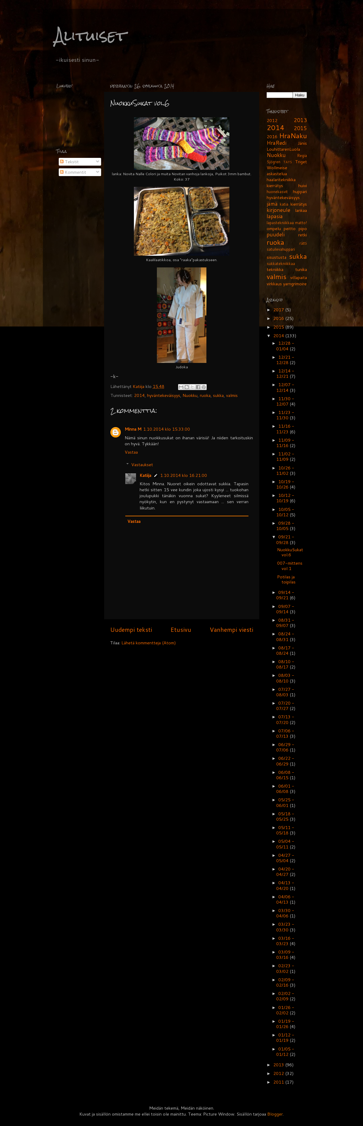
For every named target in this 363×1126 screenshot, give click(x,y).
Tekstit (69, 161)
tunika (301, 269)
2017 (279, 309)
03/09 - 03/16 (285, 954)
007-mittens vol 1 (289, 565)
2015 (300, 128)
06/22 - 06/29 (285, 761)
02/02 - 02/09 (285, 996)
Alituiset (90, 36)
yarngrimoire (295, 284)
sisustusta (276, 257)
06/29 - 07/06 (285, 747)
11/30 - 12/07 (285, 401)
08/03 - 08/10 (285, 678)
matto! (301, 222)
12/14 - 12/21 (285, 373)
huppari (300, 191)
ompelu (274, 228)
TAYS (287, 161)
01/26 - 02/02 (285, 1010)
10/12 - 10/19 (285, 498)
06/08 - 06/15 (285, 775)
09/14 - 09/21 (285, 595)
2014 (139, 395)
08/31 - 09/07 (285, 623)
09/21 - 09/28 (285, 539)
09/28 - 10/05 (285, 526)
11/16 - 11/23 (285, 429)
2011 (279, 1082)
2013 (300, 120)
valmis (232, 395)
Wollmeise (277, 167)
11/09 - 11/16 (285, 443)
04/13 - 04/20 (285, 885)
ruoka (205, 395)
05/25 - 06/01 (285, 802)
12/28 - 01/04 (285, 346)
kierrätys (299, 204)
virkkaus (274, 284)
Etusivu (180, 629)
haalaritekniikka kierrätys (281, 182)
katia (284, 204)
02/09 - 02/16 (285, 982)
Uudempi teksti (131, 629)
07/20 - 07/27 (285, 705)
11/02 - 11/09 (285, 456)
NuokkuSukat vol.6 (290, 552)
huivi (302, 185)
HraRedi (276, 143)
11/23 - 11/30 (285, 415)
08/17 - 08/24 (285, 650)
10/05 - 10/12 (285, 512)
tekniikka (275, 269)
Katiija (139, 386)
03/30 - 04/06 (285, 913)
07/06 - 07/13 (285, 733)
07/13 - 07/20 (285, 719)
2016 (272, 136)
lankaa (301, 210)
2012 (272, 120)
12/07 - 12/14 (285, 387)
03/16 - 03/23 (285, 941)
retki (302, 235)
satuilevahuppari (281, 249)
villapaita (298, 277)
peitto (290, 228)
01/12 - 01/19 (285, 1037)
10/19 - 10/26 (285, 484)
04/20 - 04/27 (285, 871)
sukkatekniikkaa (281, 263)
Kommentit (73, 172)
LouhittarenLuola (283, 149)
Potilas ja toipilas (286, 579)
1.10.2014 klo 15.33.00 (166, 429)
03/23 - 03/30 (285, 927)
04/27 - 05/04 (285, 858)
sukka (218, 395)
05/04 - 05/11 (285, 844)
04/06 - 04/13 (285, 899)
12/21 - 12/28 (285, 360)
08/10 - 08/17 (285, 664)
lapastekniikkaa (280, 222)
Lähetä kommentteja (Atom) (148, 643)
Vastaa (131, 452)
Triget (301, 161)
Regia (302, 155)
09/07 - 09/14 (285, 609)
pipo (303, 228)
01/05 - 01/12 (285, 1051)
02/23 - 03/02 (285, 968)
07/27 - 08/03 (285, 692)
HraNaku (293, 135)
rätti (303, 243)
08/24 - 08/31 (285, 636)
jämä (272, 203)
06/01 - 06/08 (285, 788)
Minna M (133, 429)
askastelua (277, 173)
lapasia (275, 216)
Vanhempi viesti (231, 629)
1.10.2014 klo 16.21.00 (183, 475)
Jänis (302, 143)
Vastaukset (142, 464)
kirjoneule (278, 210)
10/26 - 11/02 (285, 470)
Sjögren (273, 161)
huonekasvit (277, 191)
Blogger (275, 1114)
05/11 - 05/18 (285, 830)
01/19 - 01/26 (285, 1024)
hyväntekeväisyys (163, 395)
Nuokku (190, 395)
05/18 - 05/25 (285, 816)
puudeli (276, 234)
